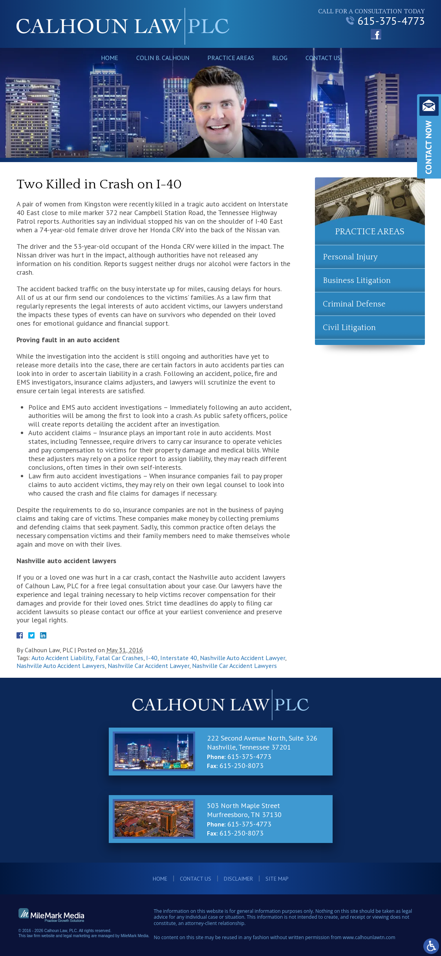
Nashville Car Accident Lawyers (234, 666)
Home (109, 58)
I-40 (151, 658)
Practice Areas (230, 58)
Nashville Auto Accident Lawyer (242, 658)
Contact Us (323, 58)
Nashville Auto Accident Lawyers (60, 666)
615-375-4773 (385, 20)
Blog (279, 58)
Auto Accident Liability (62, 658)
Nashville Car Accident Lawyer (148, 666)
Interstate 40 (178, 658)
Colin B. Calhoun (162, 58)
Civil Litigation (349, 327)
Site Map (277, 878)
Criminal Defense (354, 304)
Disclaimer (238, 878)
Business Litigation (357, 280)
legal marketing (77, 936)
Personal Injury (350, 257)
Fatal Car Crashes (119, 658)
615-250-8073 (242, 765)
